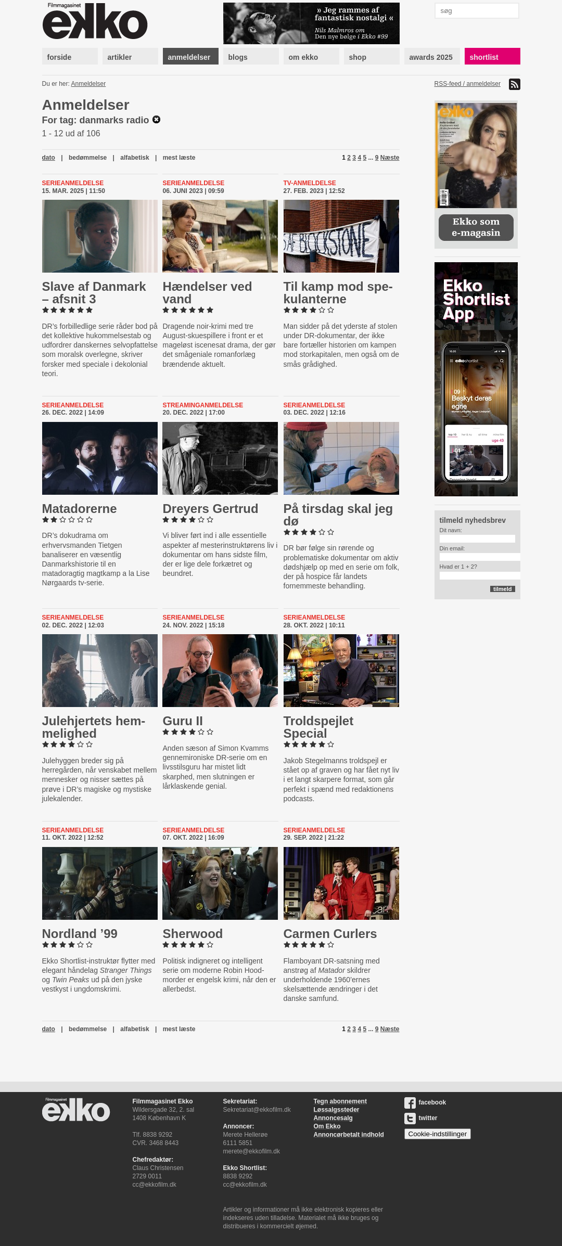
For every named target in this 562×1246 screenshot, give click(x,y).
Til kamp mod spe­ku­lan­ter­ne (338, 292)
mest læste (179, 157)
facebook (425, 1102)
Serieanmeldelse (73, 183)
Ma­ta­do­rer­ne (79, 509)
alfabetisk (134, 157)
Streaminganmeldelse (202, 405)
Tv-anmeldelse (310, 183)
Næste (390, 157)
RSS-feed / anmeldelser (468, 83)
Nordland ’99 (80, 934)
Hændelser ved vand (207, 292)
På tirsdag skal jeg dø (338, 515)
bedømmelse (88, 157)
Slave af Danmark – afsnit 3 (94, 292)
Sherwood (192, 934)
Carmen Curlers (330, 934)
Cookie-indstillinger (437, 1134)
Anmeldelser (88, 83)
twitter (421, 1118)
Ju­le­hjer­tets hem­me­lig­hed (94, 727)
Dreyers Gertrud (210, 509)
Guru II (182, 721)
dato (48, 157)
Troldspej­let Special (319, 727)
